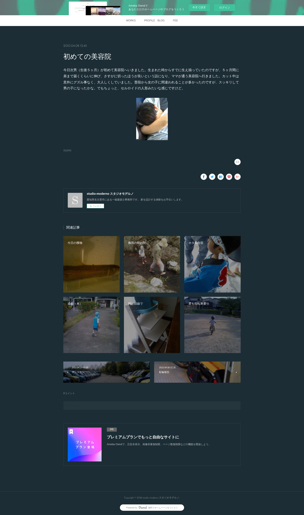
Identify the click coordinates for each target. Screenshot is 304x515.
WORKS (131, 20)
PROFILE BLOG (154, 20)
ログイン (224, 7)
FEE (175, 20)
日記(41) (67, 150)
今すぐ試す (199, 7)
